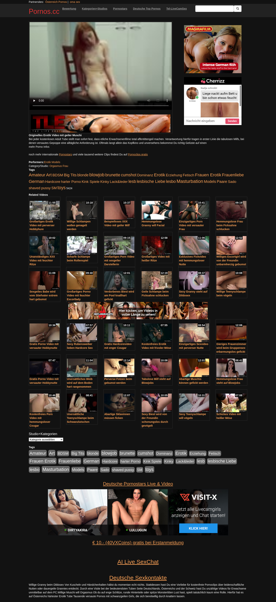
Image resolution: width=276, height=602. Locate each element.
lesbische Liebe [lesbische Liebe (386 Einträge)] (151, 181)
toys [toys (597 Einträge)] (62, 187)
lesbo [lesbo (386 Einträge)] (171, 181)
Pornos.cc (44, 11)
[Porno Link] (101, 123)
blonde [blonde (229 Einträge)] (83, 175)
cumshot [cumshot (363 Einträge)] (128, 175)
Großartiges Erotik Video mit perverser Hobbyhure (42, 225)
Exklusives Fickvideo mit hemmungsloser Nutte (192, 260)
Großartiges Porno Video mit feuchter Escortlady (79, 295)
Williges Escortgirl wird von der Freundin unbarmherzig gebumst (231, 260)
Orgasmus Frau (58, 165)
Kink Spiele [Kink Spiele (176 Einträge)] (90, 182)
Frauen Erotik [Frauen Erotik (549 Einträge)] (208, 174)
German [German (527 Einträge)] (36, 181)
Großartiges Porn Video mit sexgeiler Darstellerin (119, 260)
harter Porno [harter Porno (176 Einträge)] (71, 182)
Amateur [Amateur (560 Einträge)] (37, 174)
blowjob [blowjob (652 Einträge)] (96, 174)
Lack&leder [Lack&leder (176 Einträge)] (119, 182)
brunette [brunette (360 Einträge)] (112, 175)
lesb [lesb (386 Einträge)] (132, 181)
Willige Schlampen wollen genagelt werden (79, 225)
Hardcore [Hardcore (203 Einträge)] (52, 182)
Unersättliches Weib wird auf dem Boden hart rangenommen (80, 382)
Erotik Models (52, 162)
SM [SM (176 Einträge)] (54, 188)
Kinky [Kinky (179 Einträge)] (104, 182)
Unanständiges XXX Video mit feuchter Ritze (42, 260)
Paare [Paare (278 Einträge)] (222, 181)
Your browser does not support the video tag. (101, 66)
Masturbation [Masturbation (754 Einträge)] (190, 181)
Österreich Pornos (56, 1)
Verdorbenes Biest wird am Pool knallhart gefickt (119, 295)
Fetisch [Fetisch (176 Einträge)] (188, 175)
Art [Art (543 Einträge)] (49, 174)
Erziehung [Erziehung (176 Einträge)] (174, 175)
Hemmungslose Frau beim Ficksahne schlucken (229, 225)
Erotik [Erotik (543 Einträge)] (159, 174)
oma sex (75, 1)
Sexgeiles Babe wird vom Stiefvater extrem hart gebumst (44, 295)
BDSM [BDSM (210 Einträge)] (57, 175)
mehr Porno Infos (39, 146)
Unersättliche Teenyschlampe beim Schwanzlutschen (80, 418)
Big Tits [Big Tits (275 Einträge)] (70, 175)
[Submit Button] (238, 8)
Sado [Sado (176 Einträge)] (232, 182)
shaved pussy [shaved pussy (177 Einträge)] (40, 188)
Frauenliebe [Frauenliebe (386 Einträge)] (233, 175)
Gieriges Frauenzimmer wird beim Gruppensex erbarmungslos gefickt (231, 347)
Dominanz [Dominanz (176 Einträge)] (145, 175)
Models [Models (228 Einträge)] (210, 181)
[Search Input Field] (214, 8)
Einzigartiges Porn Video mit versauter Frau (191, 225)
